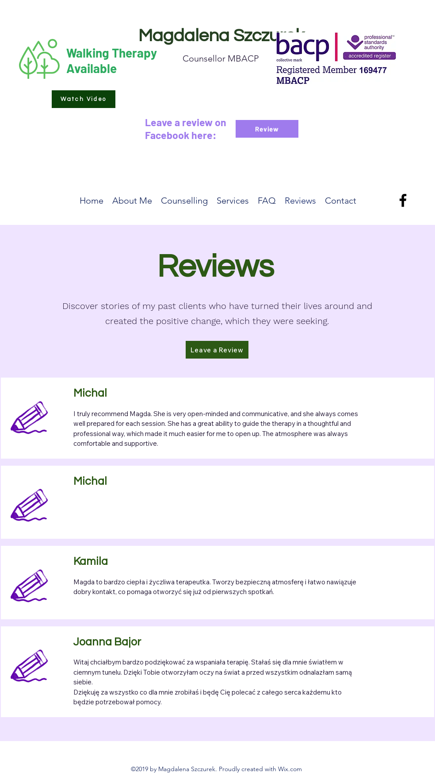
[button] (83, 99)
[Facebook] (403, 200)
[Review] (267, 129)
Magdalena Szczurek (221, 36)
